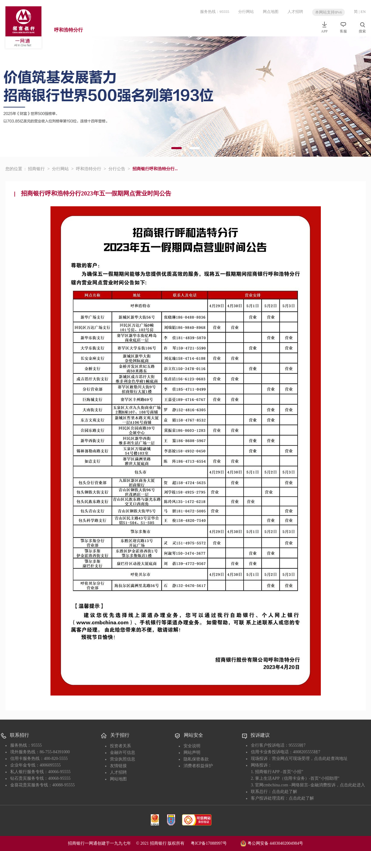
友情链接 (118, 765)
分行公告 (116, 169)
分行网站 (246, 11)
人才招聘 (295, 11)
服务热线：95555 (215, 11)
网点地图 (270, 11)
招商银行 (36, 169)
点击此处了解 (284, 791)
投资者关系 (120, 746)
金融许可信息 (122, 752)
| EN (362, 11)
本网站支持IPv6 (328, 12)
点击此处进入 (352, 785)
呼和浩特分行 (68, 29)
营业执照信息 (122, 759)
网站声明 (192, 752)
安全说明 (192, 746)
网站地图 (118, 779)
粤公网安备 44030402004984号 (271, 842)
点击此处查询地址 (331, 758)
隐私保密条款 (196, 759)
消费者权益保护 (198, 765)
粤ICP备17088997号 (215, 843)
